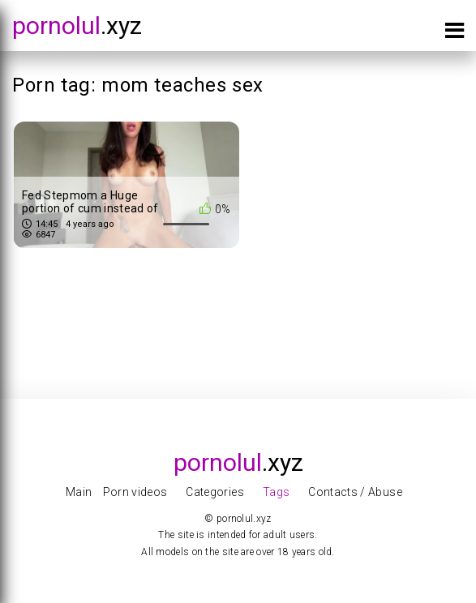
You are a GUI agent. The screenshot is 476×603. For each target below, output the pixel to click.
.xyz (77, 25)
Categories (215, 491)
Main (79, 491)
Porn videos (135, 491)
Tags (276, 491)
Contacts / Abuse (355, 491)
